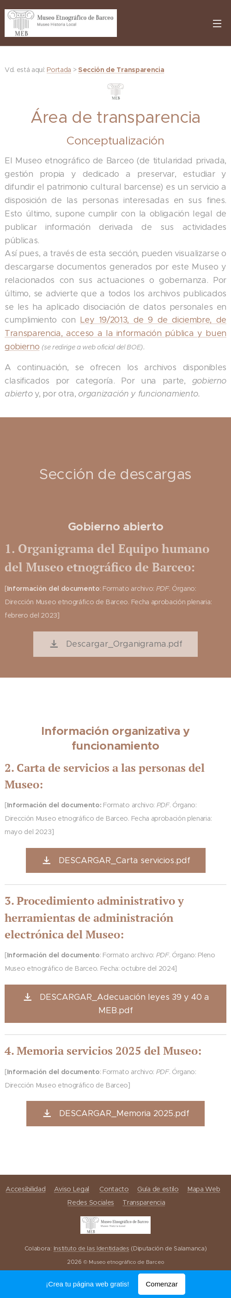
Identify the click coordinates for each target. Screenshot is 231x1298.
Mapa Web (203, 1189)
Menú (217, 23)
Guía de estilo (158, 1189)
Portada (59, 70)
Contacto (113, 1189)
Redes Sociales (90, 1202)
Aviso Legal (71, 1189)
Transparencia (143, 1202)
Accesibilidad (25, 1189)
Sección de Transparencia (121, 70)
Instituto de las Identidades (91, 1249)
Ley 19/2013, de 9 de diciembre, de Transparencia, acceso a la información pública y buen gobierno (115, 333)
